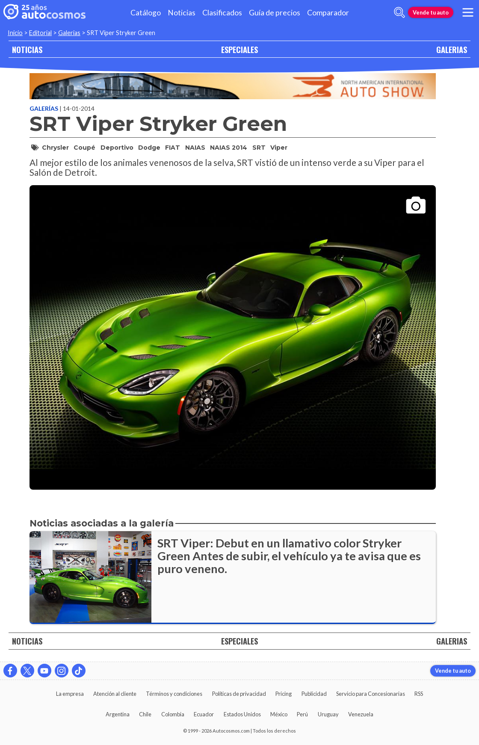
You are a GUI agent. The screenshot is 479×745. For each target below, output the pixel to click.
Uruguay (328, 714)
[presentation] (233, 330)
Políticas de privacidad (239, 693)
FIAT (172, 147)
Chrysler (55, 147)
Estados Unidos (242, 714)
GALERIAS (451, 49)
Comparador (328, 12)
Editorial (40, 32)
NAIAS (195, 147)
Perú (302, 714)
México (278, 714)
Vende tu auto (431, 12)
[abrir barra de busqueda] (399, 12)
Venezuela (360, 714)
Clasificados (222, 12)
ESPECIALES (239, 49)
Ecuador (204, 714)
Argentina (118, 714)
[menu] (468, 12)
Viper (278, 147)
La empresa (70, 693)
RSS (418, 693)
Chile (145, 714)
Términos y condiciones (174, 693)
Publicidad (314, 693)
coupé (84, 147)
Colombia (172, 714)
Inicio (15, 32)
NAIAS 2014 (228, 147)
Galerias (69, 32)
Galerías (44, 108)
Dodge (149, 147)
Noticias (181, 12)
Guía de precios (274, 12)
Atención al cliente (114, 693)
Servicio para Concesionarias (370, 693)
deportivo (117, 147)
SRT (259, 147)
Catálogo (145, 12)
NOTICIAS (27, 49)
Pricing (283, 693)
